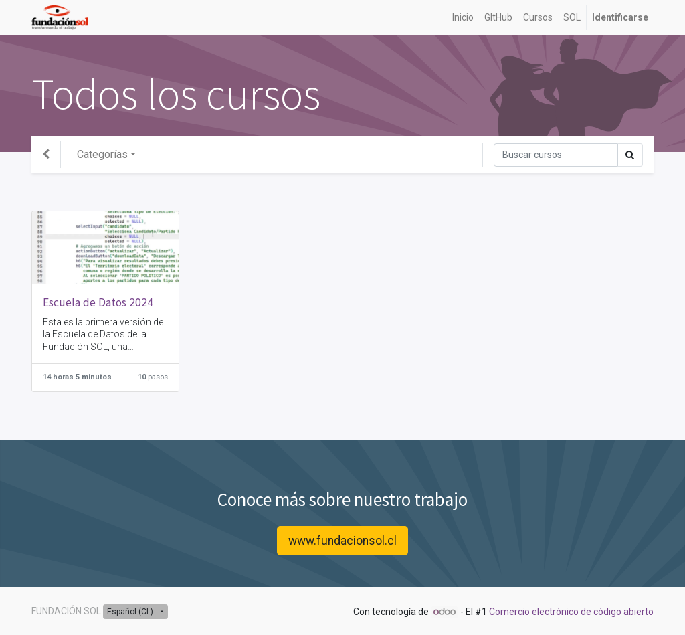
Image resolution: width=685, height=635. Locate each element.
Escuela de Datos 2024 (98, 302)
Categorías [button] (102, 154)
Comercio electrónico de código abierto (571, 611)
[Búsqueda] (556, 155)
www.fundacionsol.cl (342, 540)
